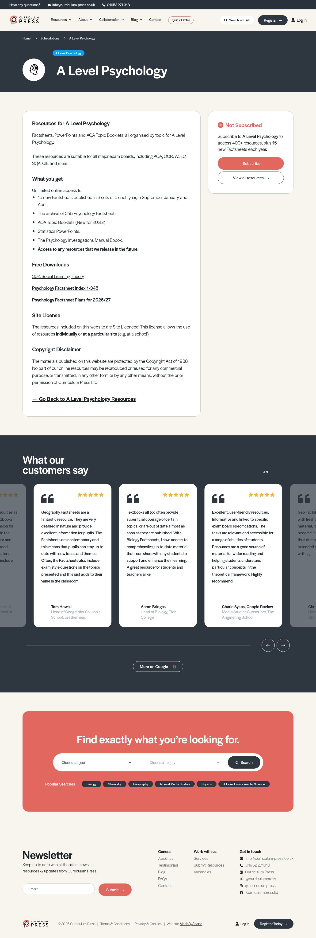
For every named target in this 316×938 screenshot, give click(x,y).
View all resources (251, 177)
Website (184, 923)
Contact (165, 885)
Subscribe (251, 163)
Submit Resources (209, 865)
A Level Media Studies (175, 784)
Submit (115, 889)
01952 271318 (258, 865)
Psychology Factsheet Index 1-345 (65, 288)
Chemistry (115, 784)
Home (26, 38)
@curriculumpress (261, 878)
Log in (299, 20)
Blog (161, 872)
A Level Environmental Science (244, 784)
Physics (207, 784)
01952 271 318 (118, 4)
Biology (91, 784)
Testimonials (168, 865)
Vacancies (202, 872)
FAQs (162, 878)
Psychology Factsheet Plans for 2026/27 (71, 300)
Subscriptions (50, 38)
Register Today (274, 923)
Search (244, 762)
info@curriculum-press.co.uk (73, 4)
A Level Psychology (82, 38)
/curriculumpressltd (262, 892)
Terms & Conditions (115, 923)
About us (165, 858)
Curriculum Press (259, 872)
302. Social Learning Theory (58, 276)
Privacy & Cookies (148, 923)
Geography (140, 784)
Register (273, 20)
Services (201, 858)
